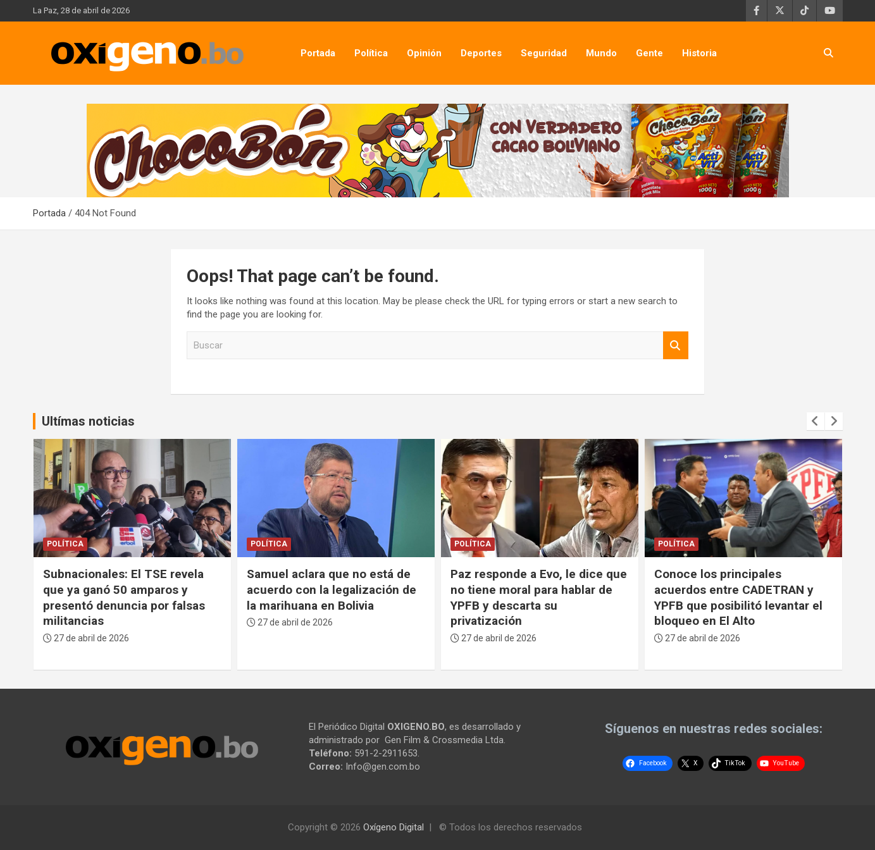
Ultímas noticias (88, 421)
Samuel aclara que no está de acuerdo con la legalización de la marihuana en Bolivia (331, 589)
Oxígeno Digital (393, 827)
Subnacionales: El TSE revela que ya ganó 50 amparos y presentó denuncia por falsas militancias (124, 597)
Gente (649, 53)
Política (371, 53)
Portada (318, 53)
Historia (699, 53)
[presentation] (815, 421)
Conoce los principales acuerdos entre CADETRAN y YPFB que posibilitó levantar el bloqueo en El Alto (738, 597)
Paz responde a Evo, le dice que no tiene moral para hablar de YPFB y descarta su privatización (538, 597)
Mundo (601, 53)
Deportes (481, 53)
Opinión (424, 53)
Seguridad (544, 53)
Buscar (675, 345)
